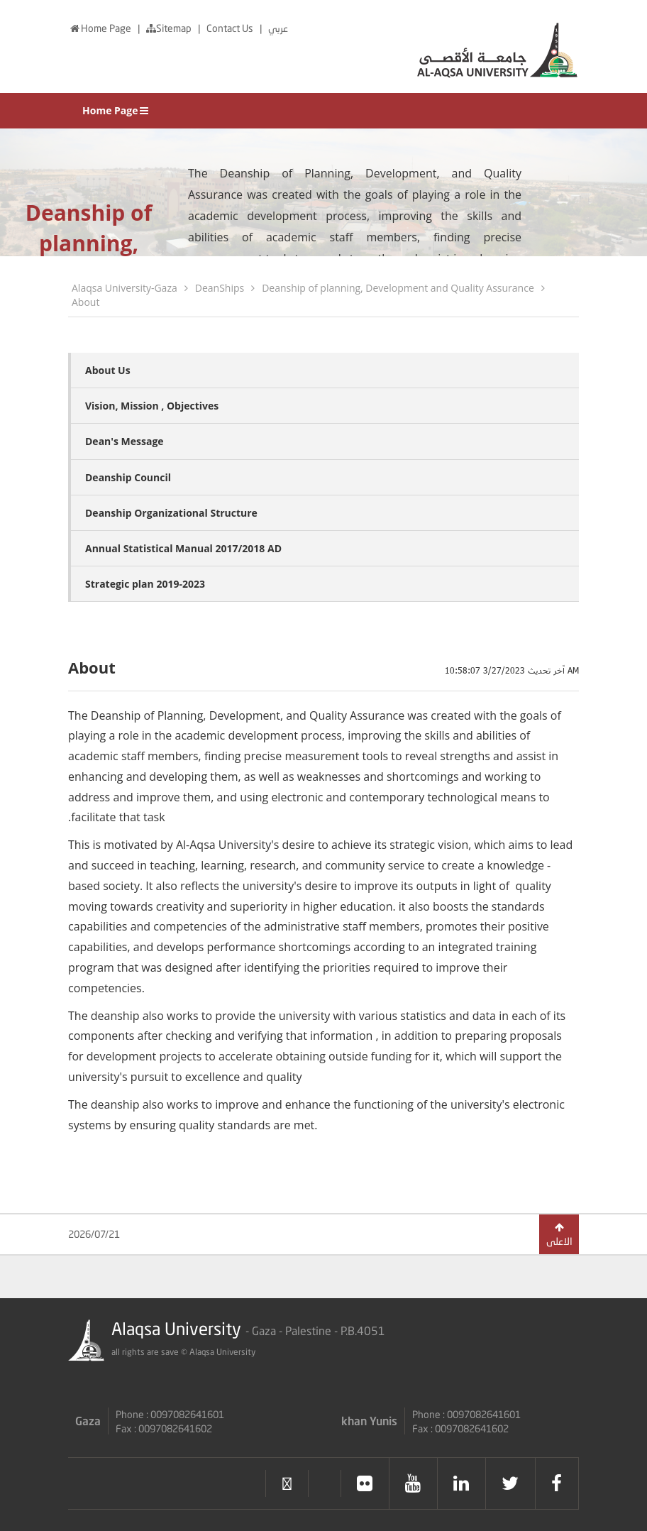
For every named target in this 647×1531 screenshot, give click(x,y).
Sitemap (170, 28)
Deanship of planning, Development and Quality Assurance (398, 288)
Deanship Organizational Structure (171, 513)
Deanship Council (128, 477)
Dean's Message (124, 441)
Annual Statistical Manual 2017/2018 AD (183, 548)
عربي (278, 28)
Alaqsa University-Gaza (124, 288)
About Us (108, 370)
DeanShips (219, 288)
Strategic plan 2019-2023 (145, 584)
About (85, 302)
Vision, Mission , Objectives (152, 405)
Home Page (100, 28)
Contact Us (230, 28)
